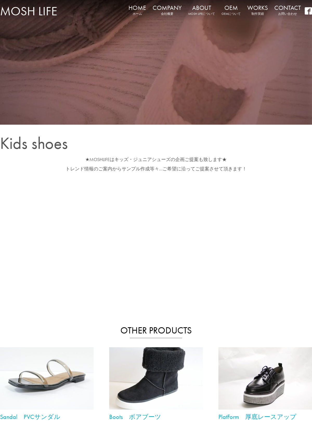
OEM (231, 10)
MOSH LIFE (28, 11)
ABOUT (201, 10)
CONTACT (287, 10)
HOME (137, 10)
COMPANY (167, 10)
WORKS (257, 10)
